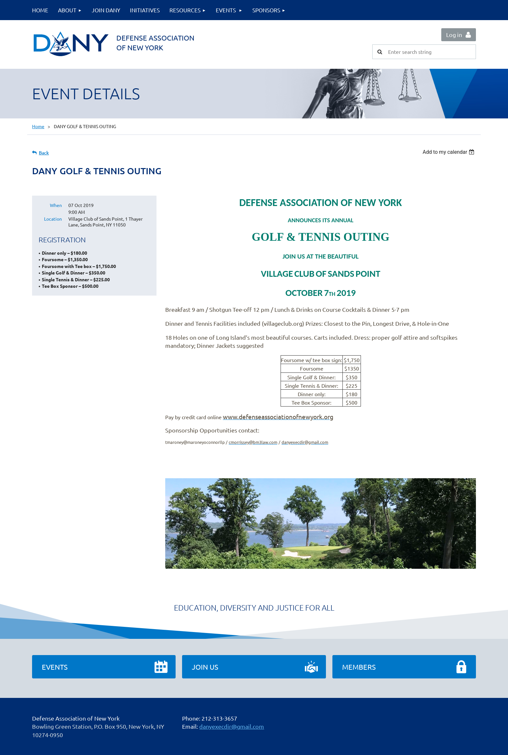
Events (55, 667)
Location (53, 219)
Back (44, 153)
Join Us (205, 667)
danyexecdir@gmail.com (231, 726)
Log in (454, 34)
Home (38, 126)
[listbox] (449, 152)
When (56, 205)
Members (359, 667)
